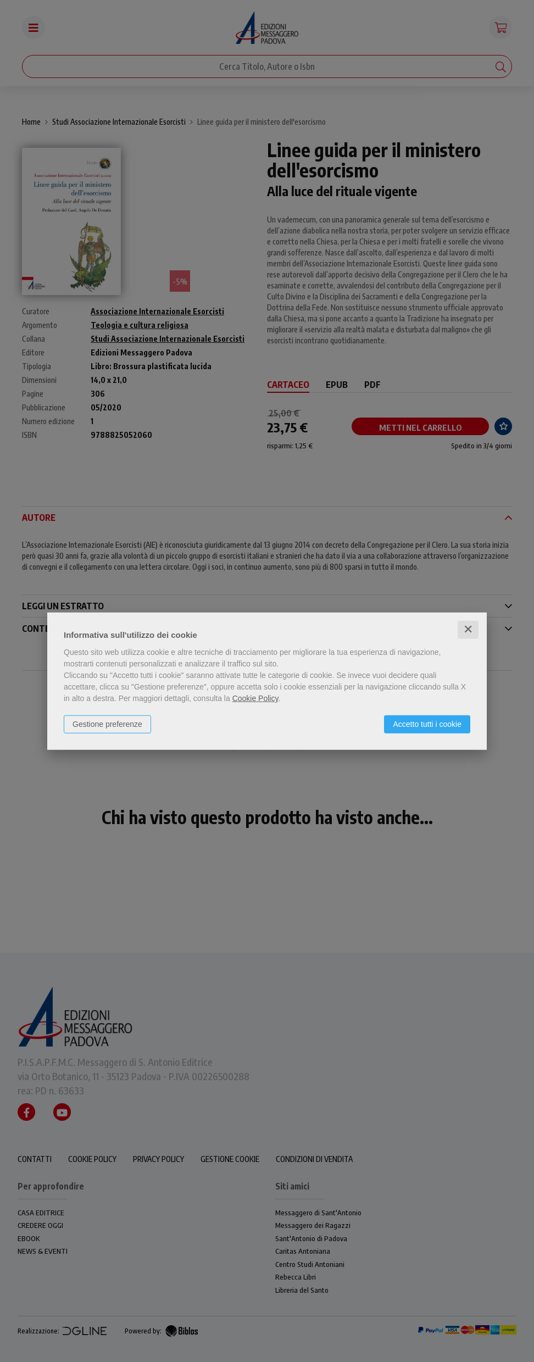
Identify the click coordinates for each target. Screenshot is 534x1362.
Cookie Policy (255, 698)
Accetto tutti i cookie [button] (427, 724)
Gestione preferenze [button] (107, 724)
